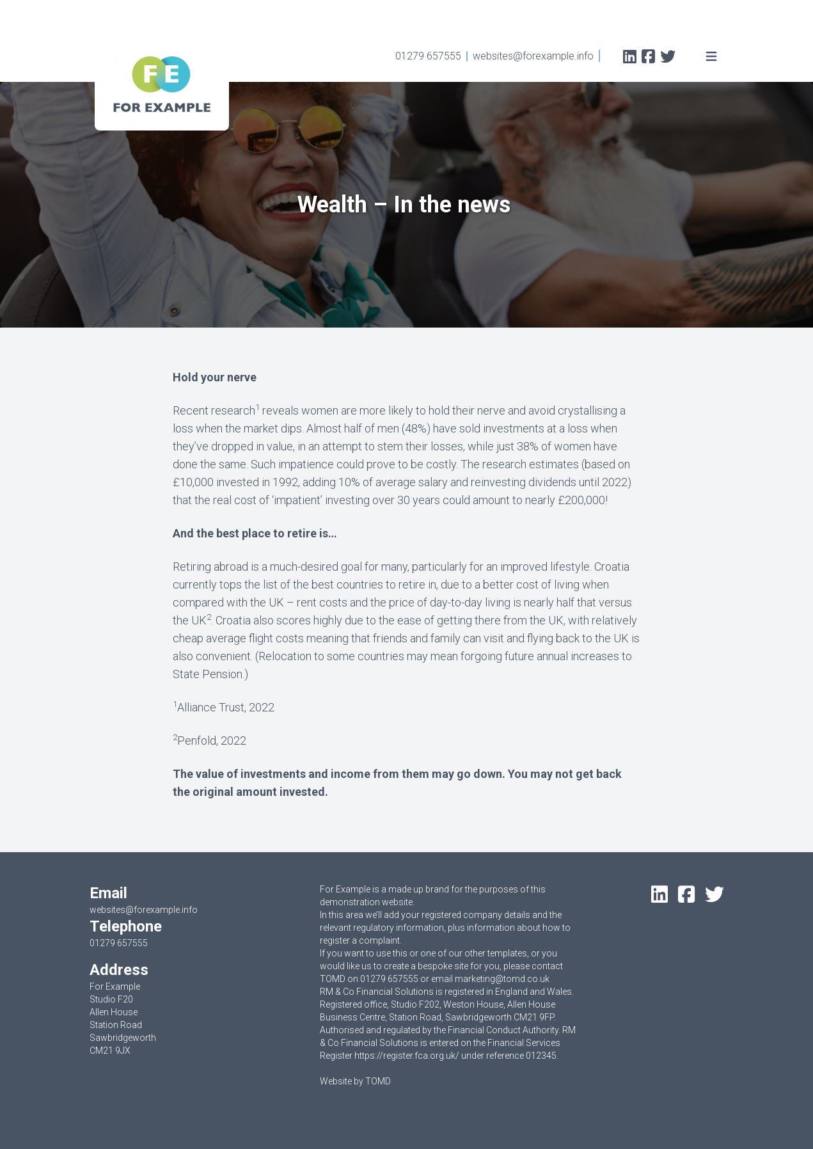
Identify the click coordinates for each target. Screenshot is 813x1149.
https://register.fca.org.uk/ (406, 1055)
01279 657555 (428, 56)
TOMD (378, 1081)
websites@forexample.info (533, 56)
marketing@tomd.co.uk (502, 979)
